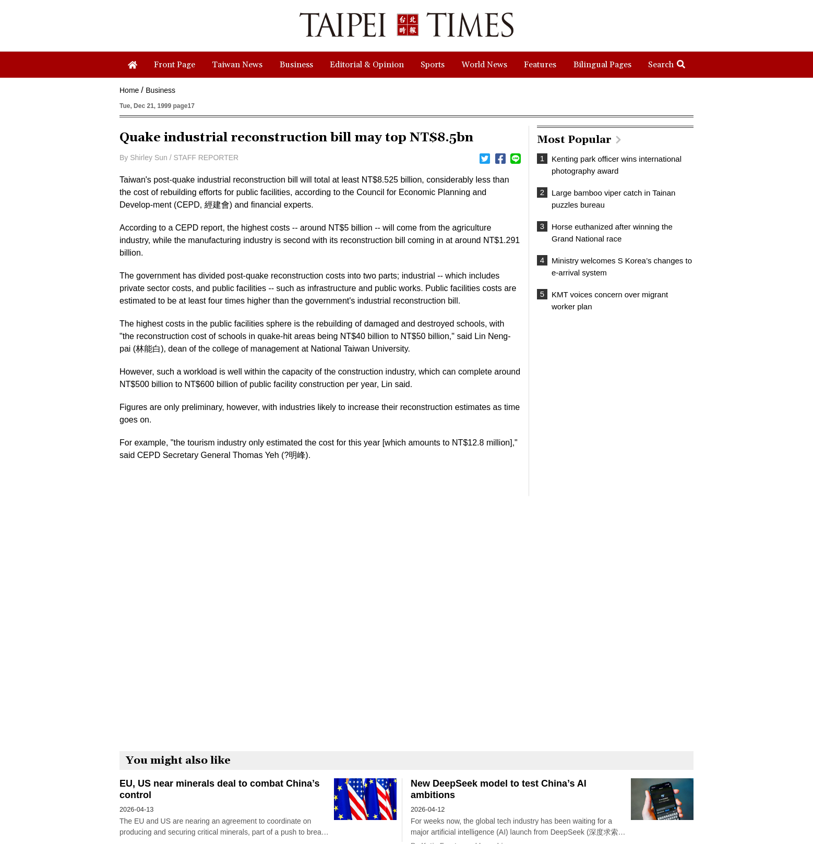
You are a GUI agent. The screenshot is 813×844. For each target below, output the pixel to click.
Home (129, 90)
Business (160, 90)
